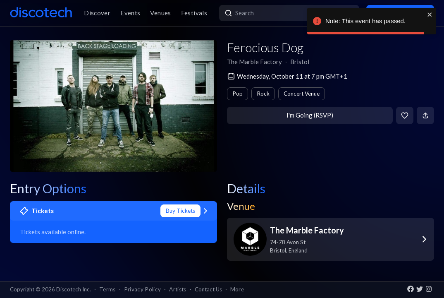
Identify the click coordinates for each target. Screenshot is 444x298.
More (237, 289)
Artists (177, 289)
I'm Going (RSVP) (309, 115)
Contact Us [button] (208, 289)
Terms (107, 289)
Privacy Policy (142, 289)
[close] (430, 14)
